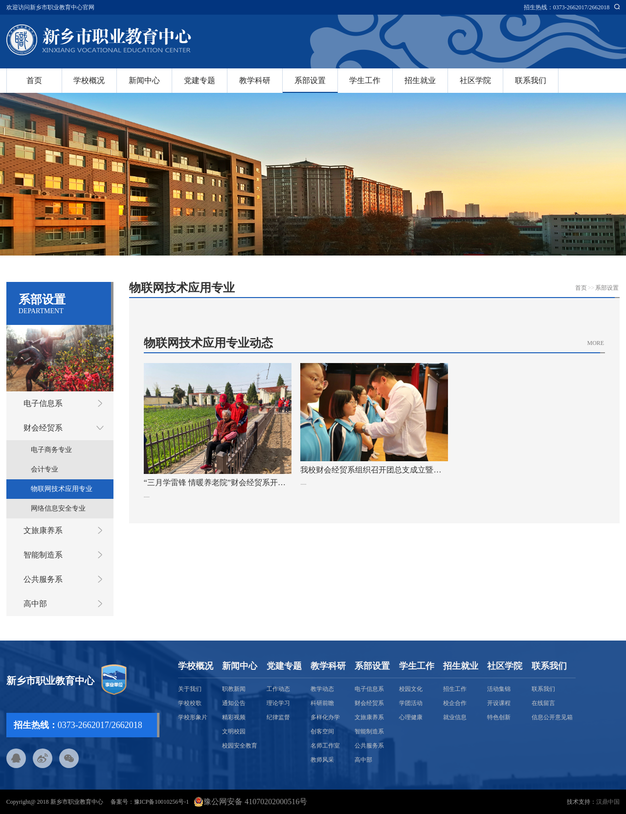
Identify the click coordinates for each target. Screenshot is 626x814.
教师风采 (322, 759)
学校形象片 (192, 717)
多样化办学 (325, 717)
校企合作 (455, 703)
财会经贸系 (43, 428)
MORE (595, 343)
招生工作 (455, 688)
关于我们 (189, 688)
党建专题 (199, 80)
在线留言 (543, 703)
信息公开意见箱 (552, 717)
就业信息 (455, 717)
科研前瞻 (322, 703)
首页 (34, 80)
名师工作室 (325, 745)
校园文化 (411, 688)
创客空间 (322, 731)
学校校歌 (189, 703)
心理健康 (411, 717)
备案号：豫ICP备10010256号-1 (150, 801)
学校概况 (89, 80)
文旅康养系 (43, 530)
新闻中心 (144, 80)
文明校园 (234, 731)
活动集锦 (499, 688)
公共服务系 (43, 579)
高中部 (35, 604)
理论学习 (278, 703)
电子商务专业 (51, 449)
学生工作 (364, 80)
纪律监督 (278, 717)
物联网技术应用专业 (61, 489)
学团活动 (411, 703)
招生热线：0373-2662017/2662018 (566, 7)
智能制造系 (43, 555)
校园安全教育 (239, 745)
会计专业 (44, 469)
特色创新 (499, 717)
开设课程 (499, 703)
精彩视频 (234, 717)
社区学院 (475, 80)
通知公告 (234, 703)
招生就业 (420, 80)
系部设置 (310, 80)
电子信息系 (43, 403)
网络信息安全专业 (58, 508)
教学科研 (254, 80)
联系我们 (530, 80)
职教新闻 (234, 688)
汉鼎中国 (608, 801)
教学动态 (322, 688)
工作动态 (278, 688)
